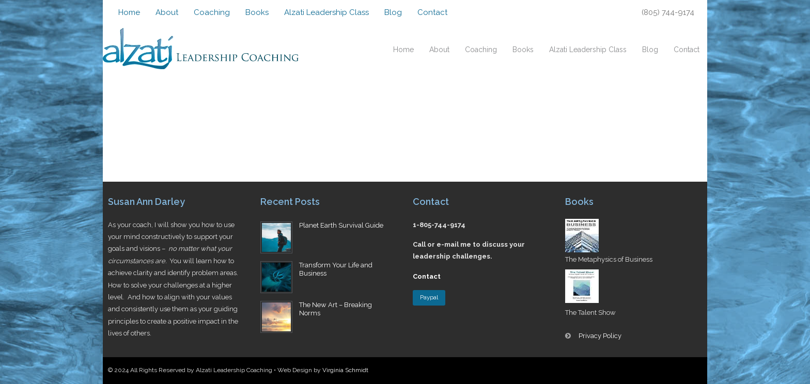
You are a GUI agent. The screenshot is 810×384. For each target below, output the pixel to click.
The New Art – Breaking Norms (335, 309)
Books (257, 12)
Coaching (212, 12)
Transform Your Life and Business (335, 269)
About (166, 12)
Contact (432, 12)
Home (129, 12)
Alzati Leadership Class (326, 12)
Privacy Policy (600, 336)
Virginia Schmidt (345, 370)
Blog (393, 12)
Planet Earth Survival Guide (341, 225)
